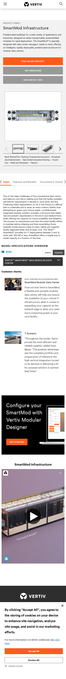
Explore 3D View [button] (33, 79)
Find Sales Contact (33, 61)
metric (48, 252)
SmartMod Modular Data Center (42, 282)
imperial (59, 252)
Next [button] (59, 149)
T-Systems (30, 333)
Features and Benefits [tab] (24, 181)
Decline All (33, 660)
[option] (33, 116)
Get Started (17, 441)
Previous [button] (6, 149)
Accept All (33, 651)
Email (7, 252)
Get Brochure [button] (33, 70)
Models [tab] (5, 181)
